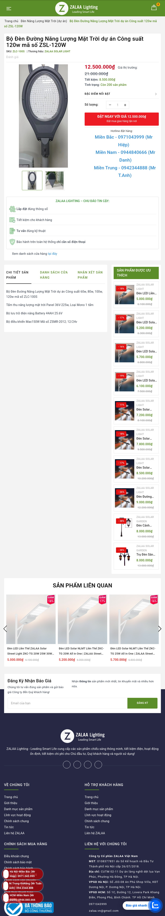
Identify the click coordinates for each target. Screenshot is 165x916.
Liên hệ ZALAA (14, 819)
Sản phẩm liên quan (82, 585)
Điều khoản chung (16, 842)
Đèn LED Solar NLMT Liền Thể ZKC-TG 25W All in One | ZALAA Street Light (146, 352)
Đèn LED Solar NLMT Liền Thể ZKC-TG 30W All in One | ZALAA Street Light (146, 381)
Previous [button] (5, 629)
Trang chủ (11, 783)
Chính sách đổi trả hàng (20, 860)
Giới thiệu (10, 789)
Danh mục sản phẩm (18, 795)
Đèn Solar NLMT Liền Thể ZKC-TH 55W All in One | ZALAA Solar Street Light (146, 410)
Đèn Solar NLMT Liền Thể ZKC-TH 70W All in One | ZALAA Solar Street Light (146, 439)
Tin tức (9, 813)
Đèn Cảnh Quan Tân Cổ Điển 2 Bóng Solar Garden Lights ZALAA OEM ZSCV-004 (145, 526)
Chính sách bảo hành (18, 854)
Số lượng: (91, 104)
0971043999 (98, 889)
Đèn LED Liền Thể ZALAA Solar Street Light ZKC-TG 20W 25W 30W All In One (146, 294)
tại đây (52, 253)
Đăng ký (142, 702)
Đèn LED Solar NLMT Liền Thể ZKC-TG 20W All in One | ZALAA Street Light (146, 323)
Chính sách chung (16, 807)
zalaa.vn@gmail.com (104, 896)
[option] (43, 116)
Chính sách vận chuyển (20, 866)
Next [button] (160, 629)
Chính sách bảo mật (18, 848)
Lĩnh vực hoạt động (17, 801)
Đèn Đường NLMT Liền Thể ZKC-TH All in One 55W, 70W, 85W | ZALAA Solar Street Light (146, 497)
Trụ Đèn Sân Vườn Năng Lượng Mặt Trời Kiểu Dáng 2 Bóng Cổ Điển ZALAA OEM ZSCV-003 (146, 555)
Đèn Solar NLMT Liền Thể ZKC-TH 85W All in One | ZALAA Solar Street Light (146, 468)
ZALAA (114, 911)
